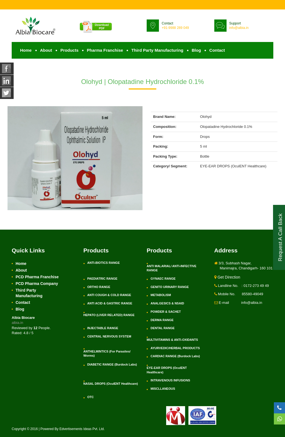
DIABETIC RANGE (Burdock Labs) (112, 364)
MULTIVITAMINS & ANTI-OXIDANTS (172, 339)
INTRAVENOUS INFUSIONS (170, 380)
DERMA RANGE (162, 320)
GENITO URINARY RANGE (170, 287)
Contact (217, 50)
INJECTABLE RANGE (102, 328)
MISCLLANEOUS (163, 388)
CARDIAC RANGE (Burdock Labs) (175, 356)
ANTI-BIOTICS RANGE (103, 262)
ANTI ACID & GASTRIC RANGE (109, 303)
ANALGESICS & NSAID (167, 303)
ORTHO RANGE (98, 287)
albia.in (17, 323)
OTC (90, 397)
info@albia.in (239, 28)
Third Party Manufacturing (157, 50)
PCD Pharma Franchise (37, 277)
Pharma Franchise (105, 50)
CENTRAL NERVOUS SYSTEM (109, 336)
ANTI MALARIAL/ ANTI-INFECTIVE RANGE (171, 268)
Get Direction (227, 277)
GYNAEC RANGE (163, 278)
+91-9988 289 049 (175, 28)
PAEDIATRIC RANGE (102, 278)
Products (69, 50)
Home (26, 50)
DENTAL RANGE (163, 328)
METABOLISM (161, 295)
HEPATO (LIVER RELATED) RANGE (109, 315)
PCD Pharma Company (37, 283)
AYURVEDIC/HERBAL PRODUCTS (175, 348)
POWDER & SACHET (166, 311)
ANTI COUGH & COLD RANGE (109, 295)
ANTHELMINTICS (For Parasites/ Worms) (107, 353)
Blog (196, 50)
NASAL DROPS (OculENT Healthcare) (110, 383)
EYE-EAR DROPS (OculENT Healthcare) (167, 370)
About (46, 50)
